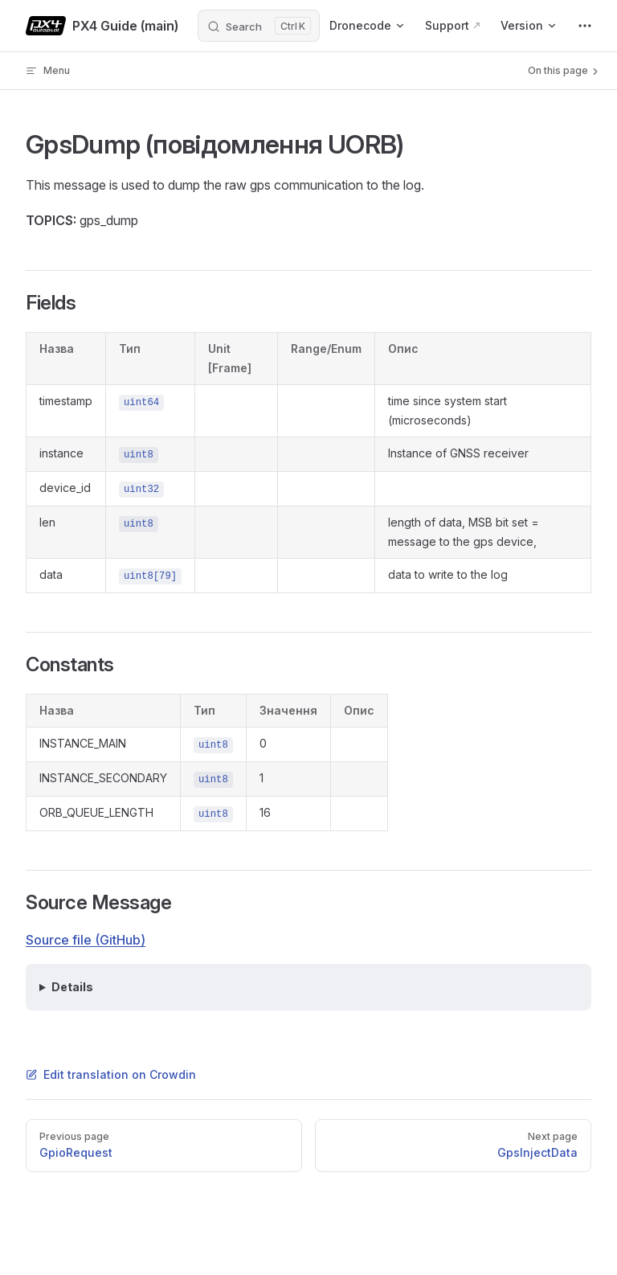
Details (72, 987)
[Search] (259, 26)
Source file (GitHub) (85, 940)
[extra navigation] (585, 25)
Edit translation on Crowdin (111, 1074)
